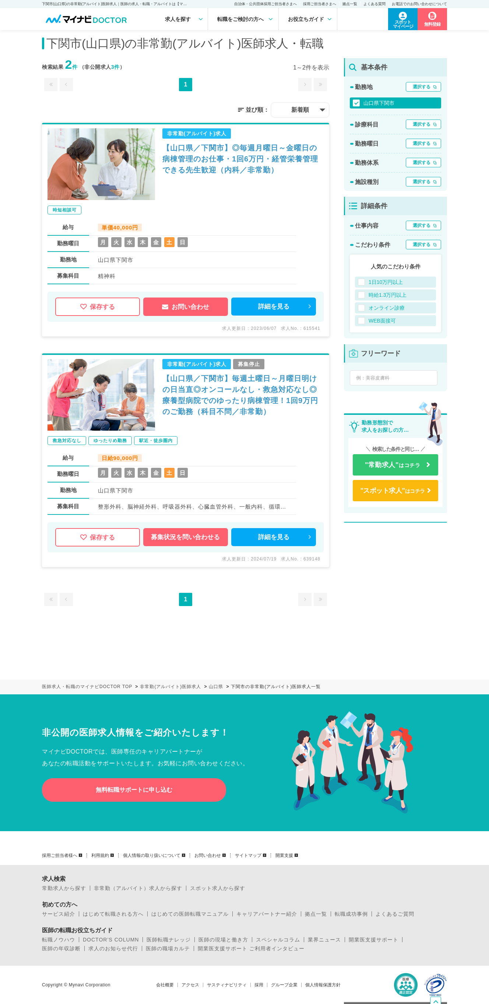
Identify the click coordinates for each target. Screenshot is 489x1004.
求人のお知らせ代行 (113, 948)
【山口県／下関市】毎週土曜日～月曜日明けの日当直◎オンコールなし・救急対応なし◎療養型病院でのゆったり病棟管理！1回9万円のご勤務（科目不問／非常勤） (240, 395)
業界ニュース (324, 939)
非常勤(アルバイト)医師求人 (170, 686)
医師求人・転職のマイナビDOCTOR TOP (87, 686)
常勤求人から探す (64, 888)
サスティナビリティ (227, 985)
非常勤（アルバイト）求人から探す (138, 888)
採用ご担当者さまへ (319, 4)
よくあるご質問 (395, 913)
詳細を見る (273, 306)
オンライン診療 (387, 308)
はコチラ (392, 465)
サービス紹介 (58, 913)
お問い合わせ (185, 306)
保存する (97, 306)
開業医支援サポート (373, 939)
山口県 (216, 686)
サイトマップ (248, 855)
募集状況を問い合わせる (185, 537)
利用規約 (100, 855)
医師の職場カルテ (168, 948)
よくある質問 (374, 4)
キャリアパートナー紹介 (266, 913)
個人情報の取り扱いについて (151, 855)
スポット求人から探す (217, 888)
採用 (258, 985)
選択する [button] (421, 86)
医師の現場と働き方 (223, 939)
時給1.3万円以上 (388, 295)
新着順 (300, 110)
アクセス (190, 985)
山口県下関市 (378, 103)
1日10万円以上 (386, 282)
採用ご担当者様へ (59, 855)
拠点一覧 (349, 4)
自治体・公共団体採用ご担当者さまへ (265, 4)
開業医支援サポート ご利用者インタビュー (251, 948)
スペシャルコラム (278, 939)
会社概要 (165, 985)
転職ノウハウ (58, 939)
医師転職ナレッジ (169, 939)
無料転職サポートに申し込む (134, 790)
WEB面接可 (382, 321)
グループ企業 (284, 985)
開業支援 (284, 855)
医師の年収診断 (61, 948)
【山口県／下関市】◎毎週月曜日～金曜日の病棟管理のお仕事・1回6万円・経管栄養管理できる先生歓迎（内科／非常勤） (240, 159)
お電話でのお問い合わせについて (419, 4)
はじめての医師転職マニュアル (190, 913)
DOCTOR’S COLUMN (111, 939)
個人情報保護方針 (323, 985)
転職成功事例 (351, 913)
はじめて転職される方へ (113, 913)
